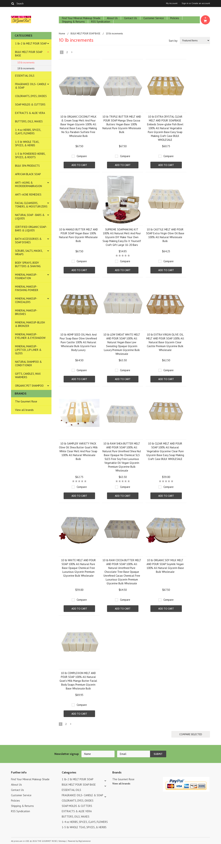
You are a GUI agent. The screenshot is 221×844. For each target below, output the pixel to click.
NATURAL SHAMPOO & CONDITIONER (28, 363)
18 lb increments (26, 68)
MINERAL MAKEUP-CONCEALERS (26, 300)
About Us (112, 18)
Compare (82, 156)
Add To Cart (79, 165)
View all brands (24, 410)
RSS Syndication (100, 21)
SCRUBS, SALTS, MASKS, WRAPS (29, 252)
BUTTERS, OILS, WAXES (29, 121)
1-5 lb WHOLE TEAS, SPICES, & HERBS (27, 143)
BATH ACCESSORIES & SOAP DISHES (28, 240)
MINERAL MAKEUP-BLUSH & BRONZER (30, 324)
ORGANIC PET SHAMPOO (29, 385)
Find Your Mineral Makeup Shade (81, 18)
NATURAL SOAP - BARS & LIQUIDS (29, 216)
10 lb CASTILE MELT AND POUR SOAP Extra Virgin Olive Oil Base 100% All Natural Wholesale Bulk (165, 235)
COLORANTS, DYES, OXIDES (31, 96)
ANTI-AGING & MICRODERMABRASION (28, 184)
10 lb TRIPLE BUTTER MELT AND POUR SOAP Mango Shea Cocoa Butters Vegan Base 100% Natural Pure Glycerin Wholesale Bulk (121, 124)
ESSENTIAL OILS (24, 75)
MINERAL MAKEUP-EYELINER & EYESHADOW (30, 336)
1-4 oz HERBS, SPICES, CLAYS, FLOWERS (28, 131)
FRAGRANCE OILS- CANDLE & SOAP (30, 85)
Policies (174, 18)
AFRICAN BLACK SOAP (28, 174)
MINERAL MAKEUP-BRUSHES (26, 312)
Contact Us (130, 18)
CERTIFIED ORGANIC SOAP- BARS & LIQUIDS (31, 228)
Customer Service (153, 18)
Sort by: (173, 40)
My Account (171, 3)
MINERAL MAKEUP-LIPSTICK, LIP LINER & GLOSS (28, 350)
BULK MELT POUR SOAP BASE (28, 53)
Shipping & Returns (73, 21)
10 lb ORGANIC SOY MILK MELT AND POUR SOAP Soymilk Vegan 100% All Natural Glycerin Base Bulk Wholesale (165, 566)
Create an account (201, 3)
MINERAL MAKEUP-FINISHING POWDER (26, 288)
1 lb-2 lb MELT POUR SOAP (31, 43)
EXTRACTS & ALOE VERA (30, 113)
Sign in (185, 3)
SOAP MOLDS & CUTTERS (30, 104)
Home (62, 33)
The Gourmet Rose (26, 401)
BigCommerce (85, 841)
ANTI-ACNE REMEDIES (28, 194)
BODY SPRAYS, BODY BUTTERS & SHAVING (28, 264)
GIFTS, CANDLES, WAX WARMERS (28, 375)
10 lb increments (26, 62)
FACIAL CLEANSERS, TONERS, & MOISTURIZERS (31, 204)
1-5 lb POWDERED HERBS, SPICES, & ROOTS (30, 155)
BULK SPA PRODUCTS (27, 165)
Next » (71, 724)
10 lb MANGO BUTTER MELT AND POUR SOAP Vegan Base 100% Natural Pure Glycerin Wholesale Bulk (78, 235)
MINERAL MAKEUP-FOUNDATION (26, 276)
